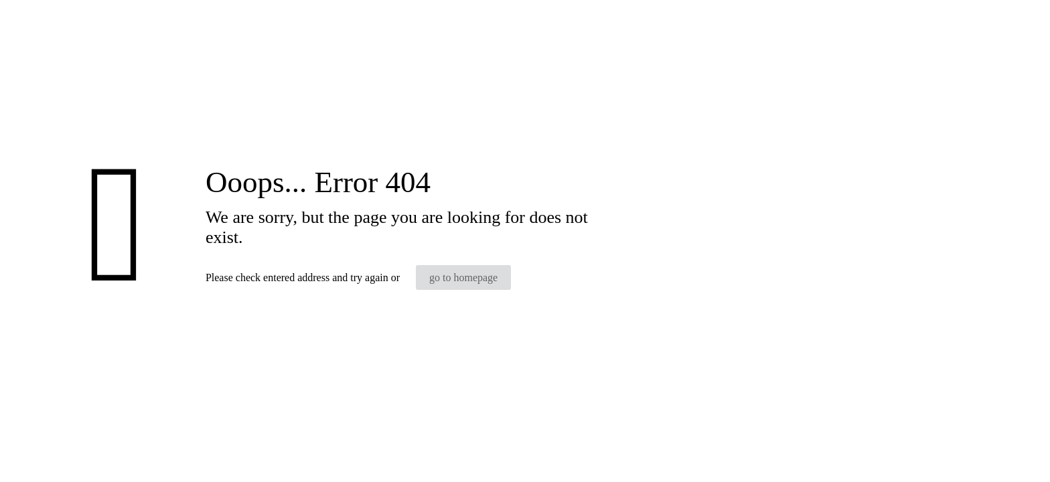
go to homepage (463, 277)
